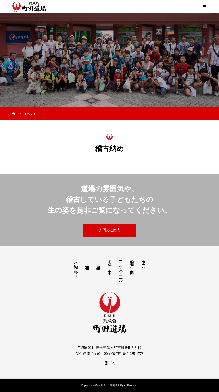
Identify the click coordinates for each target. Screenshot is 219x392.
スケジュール (121, 269)
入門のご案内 (109, 230)
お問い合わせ (76, 267)
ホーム (143, 262)
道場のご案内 (132, 262)
